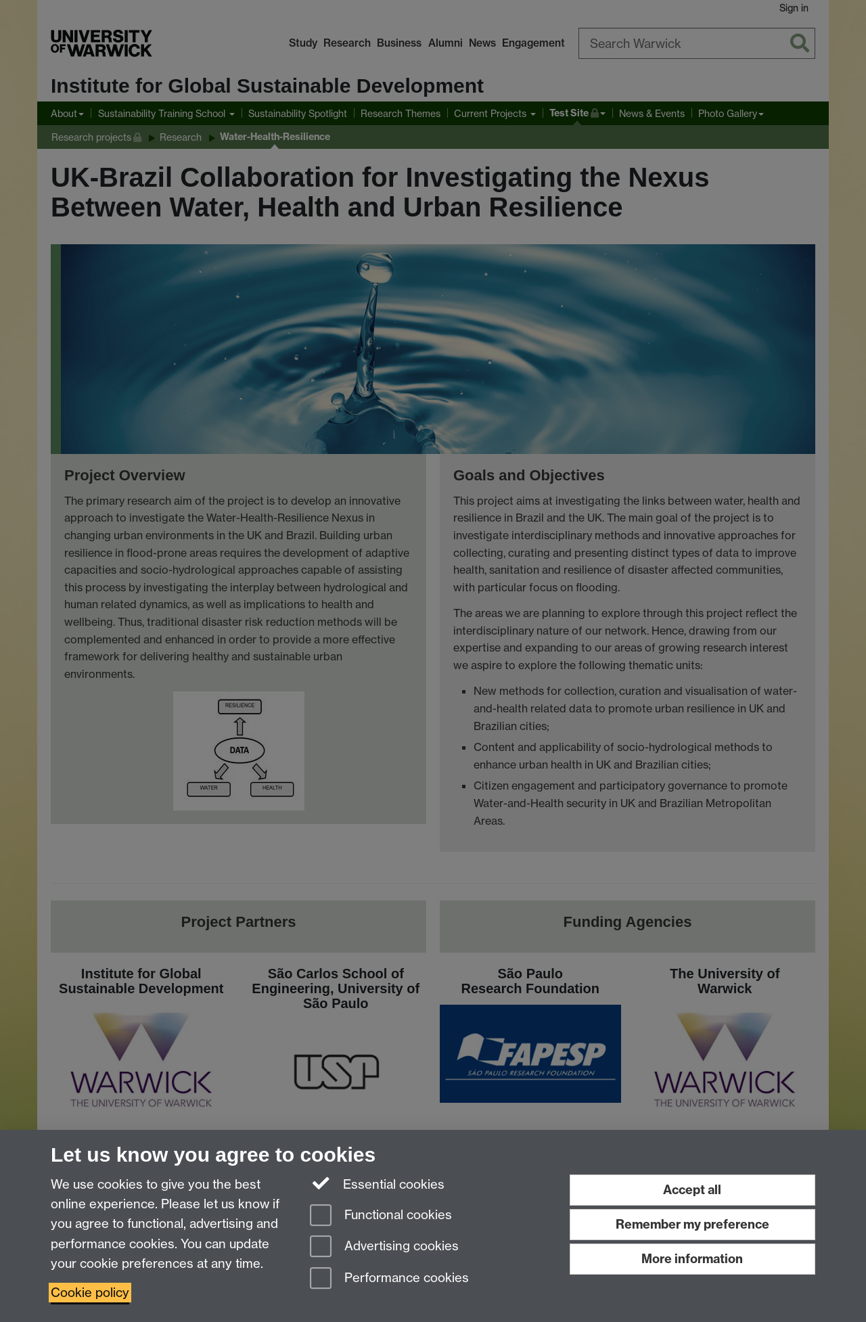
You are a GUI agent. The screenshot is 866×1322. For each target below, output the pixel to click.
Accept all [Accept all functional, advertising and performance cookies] (692, 1190)
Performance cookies (389, 1279)
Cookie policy (90, 1292)
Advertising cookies (384, 1247)
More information (692, 1259)
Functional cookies (381, 1216)
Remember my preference (692, 1224)
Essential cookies (377, 1183)
